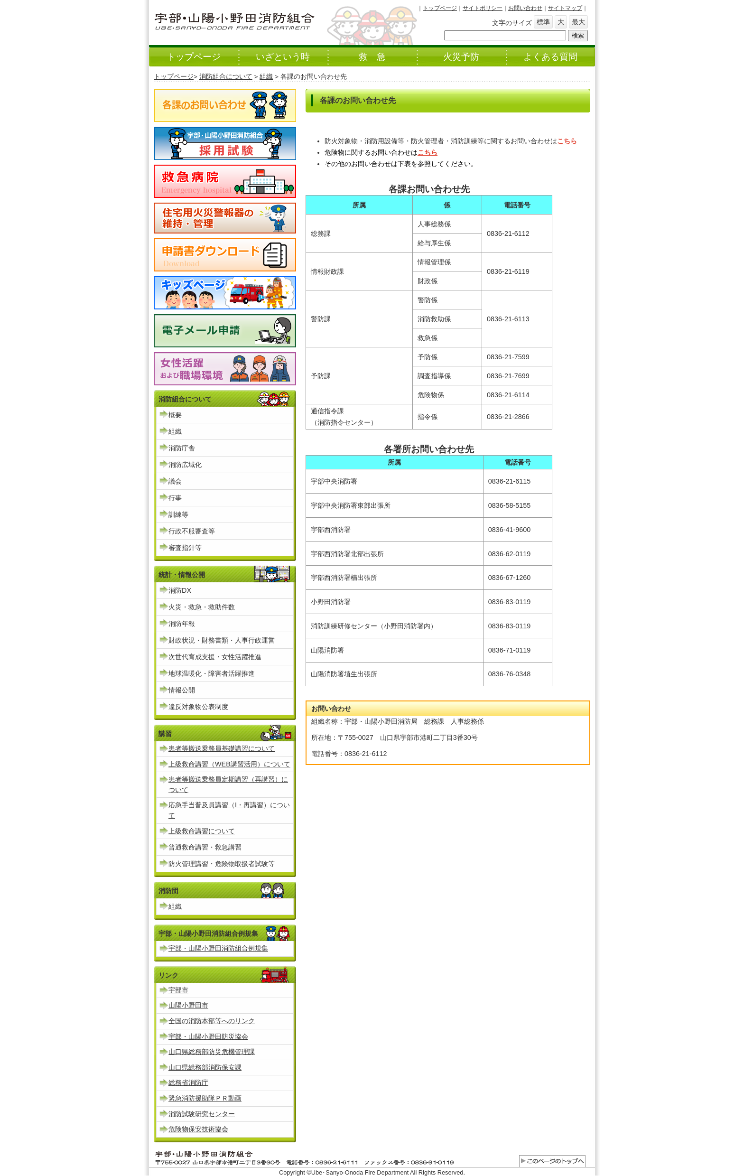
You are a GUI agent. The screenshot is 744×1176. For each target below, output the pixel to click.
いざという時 (283, 57)
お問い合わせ (525, 8)
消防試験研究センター (201, 1114)
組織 (266, 76)
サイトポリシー (482, 8)
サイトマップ (565, 8)
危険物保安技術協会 (198, 1129)
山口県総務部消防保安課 (205, 1067)
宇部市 (178, 990)
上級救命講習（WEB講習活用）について (229, 764)
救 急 (372, 57)
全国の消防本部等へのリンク (211, 1021)
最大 (578, 22)
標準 (543, 22)
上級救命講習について (201, 831)
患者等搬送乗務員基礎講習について (221, 748)
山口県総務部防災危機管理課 (211, 1051)
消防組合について (225, 76)
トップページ (440, 8)
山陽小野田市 (188, 1005)
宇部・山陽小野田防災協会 (208, 1036)
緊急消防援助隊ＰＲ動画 (205, 1098)
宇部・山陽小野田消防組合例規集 (218, 948)
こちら (567, 141)
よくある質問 (550, 57)
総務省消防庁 (188, 1082)
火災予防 (461, 57)
